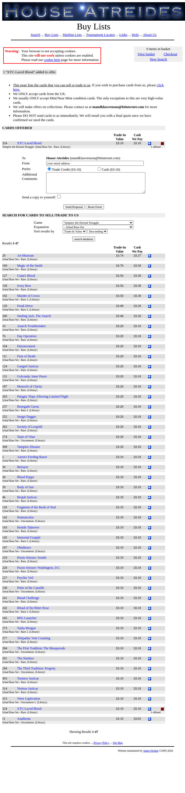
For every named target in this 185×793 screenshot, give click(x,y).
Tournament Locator (100, 35)
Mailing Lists (72, 35)
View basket (146, 54)
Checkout (170, 54)
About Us (149, 35)
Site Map (118, 742)
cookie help (52, 60)
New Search (158, 59)
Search (35, 35)
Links (123, 35)
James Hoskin (150, 750)
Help (135, 35)
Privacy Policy (101, 742)
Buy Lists (51, 35)
